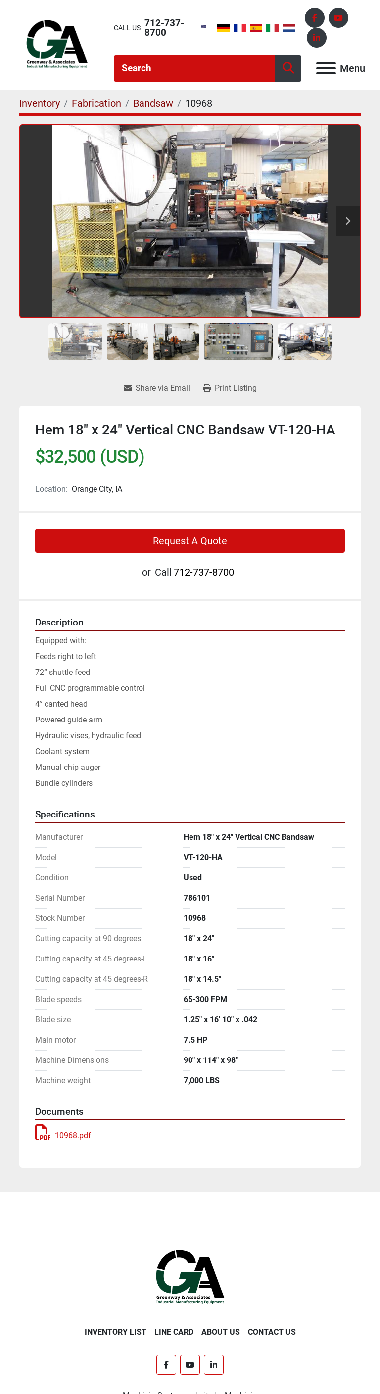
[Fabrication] (96, 103)
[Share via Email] (156, 388)
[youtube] (338, 18)
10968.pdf (63, 1135)
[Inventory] (39, 103)
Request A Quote (190, 541)
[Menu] (326, 68)
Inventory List (115, 1332)
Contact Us (272, 1332)
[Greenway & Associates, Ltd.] (190, 1277)
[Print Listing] (229, 388)
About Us (220, 1332)
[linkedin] (317, 38)
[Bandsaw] (153, 103)
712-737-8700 (164, 27)
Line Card (173, 1332)
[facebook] (315, 18)
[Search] (194, 68)
